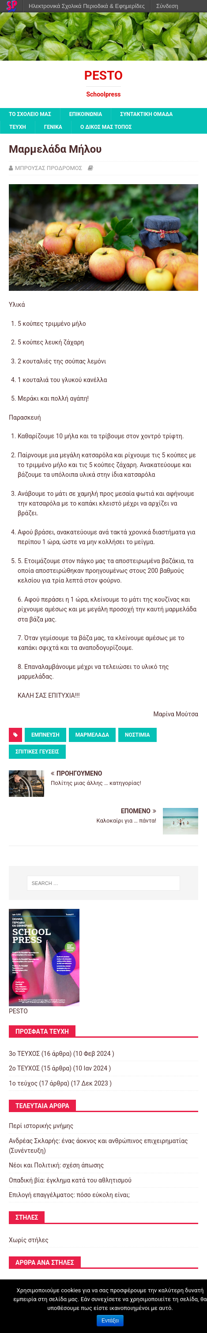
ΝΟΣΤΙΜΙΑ (137, 735)
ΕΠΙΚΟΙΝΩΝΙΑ (85, 114)
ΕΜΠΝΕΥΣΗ (45, 735)
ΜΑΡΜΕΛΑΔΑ (92, 735)
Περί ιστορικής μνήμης (41, 1125)
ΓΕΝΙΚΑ (53, 127)
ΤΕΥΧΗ (17, 127)
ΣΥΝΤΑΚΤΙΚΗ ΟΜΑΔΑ (146, 114)
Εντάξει (110, 1321)
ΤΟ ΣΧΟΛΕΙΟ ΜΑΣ (30, 114)
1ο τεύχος (23, 1083)
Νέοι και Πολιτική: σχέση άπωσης (56, 1165)
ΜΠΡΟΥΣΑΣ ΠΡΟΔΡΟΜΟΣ (48, 168)
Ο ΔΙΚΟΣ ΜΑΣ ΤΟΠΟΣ (106, 127)
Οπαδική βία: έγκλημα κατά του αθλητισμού (70, 1180)
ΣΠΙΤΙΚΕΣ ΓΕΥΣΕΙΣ (37, 752)
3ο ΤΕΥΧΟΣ (24, 1053)
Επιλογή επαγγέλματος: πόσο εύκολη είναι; (69, 1194)
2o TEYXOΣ (24, 1068)
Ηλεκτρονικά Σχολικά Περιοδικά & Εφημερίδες (87, 6)
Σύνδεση (167, 6)
